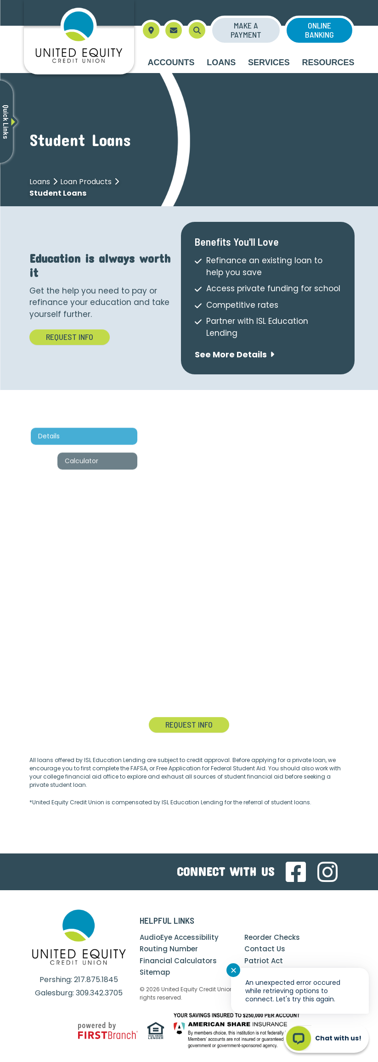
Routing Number (169, 949)
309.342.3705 (99, 993)
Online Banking (319, 30)
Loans (39, 181)
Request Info (69, 337)
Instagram (327, 871)
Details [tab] (52, 466)
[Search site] (197, 30)
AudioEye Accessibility (179, 937)
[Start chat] (326, 1038)
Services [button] (269, 62)
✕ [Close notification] (233, 970)
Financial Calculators (178, 961)
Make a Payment (246, 30)
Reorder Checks (272, 937)
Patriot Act (263, 961)
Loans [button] (221, 62)
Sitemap (155, 972)
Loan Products (86, 181)
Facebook (296, 871)
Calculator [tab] (85, 491)
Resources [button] (328, 62)
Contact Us (264, 949)
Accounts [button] (171, 62)
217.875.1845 (96, 979)
